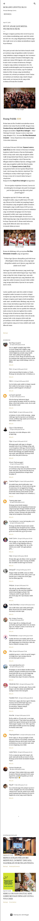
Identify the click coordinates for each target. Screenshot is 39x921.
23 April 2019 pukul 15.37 (17, 620)
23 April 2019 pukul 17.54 (17, 667)
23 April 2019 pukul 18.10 (26, 698)
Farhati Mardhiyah (15, 768)
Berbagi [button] (5, 333)
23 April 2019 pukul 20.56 (27, 734)
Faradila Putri (13, 698)
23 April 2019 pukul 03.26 (25, 538)
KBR (19, 118)
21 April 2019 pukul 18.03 (26, 481)
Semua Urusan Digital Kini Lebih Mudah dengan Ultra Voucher (18, 896)
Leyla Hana (13, 752)
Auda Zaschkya (14, 605)
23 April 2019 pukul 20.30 (22, 715)
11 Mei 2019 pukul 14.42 (20, 785)
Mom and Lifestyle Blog (15, 7)
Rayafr (11, 785)
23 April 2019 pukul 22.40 (25, 752)
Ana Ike (11, 715)
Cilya (10, 441)
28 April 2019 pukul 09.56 (17, 769)
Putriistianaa (13, 636)
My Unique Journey (16, 618)
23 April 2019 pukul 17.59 (26, 684)
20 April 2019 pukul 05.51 (21, 381)
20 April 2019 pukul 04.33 (17, 344)
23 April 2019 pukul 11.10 (21, 585)
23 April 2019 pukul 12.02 (27, 604)
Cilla (10, 651)
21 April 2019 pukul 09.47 (20, 441)
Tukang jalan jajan (15, 500)
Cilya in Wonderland (16, 428)
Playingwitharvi (14, 734)
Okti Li (11, 381)
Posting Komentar (14, 866)
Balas (11, 365)
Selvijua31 (12, 570)
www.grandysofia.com (16, 665)
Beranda (7, 14)
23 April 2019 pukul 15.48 (25, 635)
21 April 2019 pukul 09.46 (17, 429)
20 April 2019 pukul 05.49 (20, 369)
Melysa (11, 585)
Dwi (10, 369)
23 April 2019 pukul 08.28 (20, 556)
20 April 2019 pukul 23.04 (17, 396)
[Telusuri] (34, 3)
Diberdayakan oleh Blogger (19, 915)
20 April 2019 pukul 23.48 (25, 412)
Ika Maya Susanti (15, 343)
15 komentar (12, 902)
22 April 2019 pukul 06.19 (17, 523)
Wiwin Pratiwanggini (16, 462)
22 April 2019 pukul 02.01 (17, 502)
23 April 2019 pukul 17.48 (20, 651)
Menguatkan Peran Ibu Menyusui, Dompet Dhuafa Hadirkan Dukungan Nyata (18, 860)
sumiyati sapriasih (15, 395)
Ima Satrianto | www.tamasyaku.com (22, 521)
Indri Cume (13, 538)
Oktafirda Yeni (14, 684)
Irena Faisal (13, 412)
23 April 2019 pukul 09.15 (23, 570)
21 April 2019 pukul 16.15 (16, 464)
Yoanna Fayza (14, 481)
